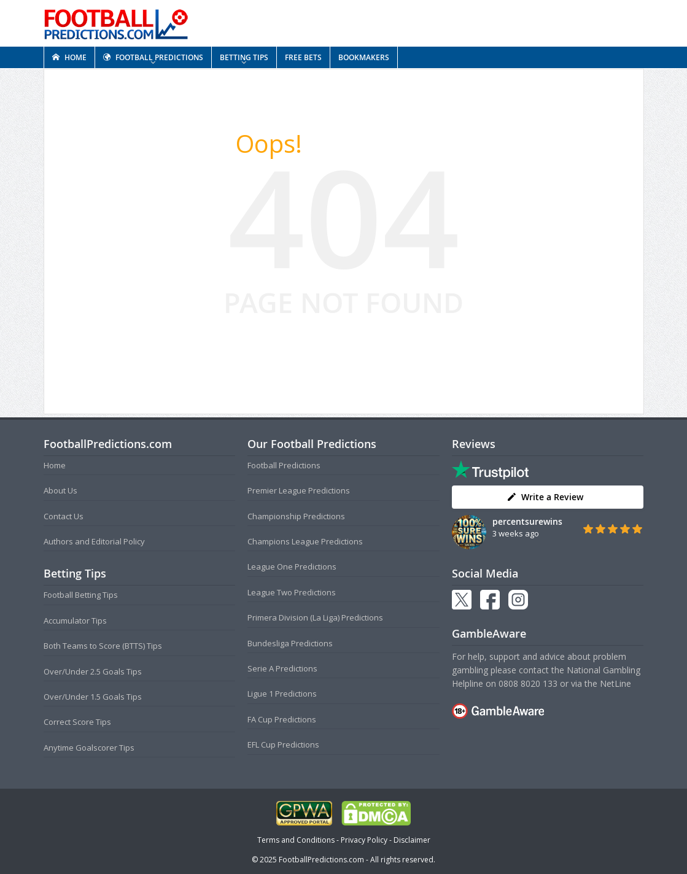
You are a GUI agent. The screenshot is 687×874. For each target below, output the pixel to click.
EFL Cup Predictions (283, 744)
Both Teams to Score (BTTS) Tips (103, 645)
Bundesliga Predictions (290, 643)
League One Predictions (291, 566)
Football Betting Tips (81, 594)
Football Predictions (283, 465)
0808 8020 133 (528, 683)
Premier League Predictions (298, 490)
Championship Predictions (296, 516)
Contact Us (63, 516)
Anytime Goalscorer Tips (89, 747)
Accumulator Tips (75, 620)
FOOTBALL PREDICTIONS (153, 57)
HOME (69, 57)
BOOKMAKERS (363, 57)
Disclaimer (412, 840)
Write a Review (545, 497)
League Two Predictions (291, 592)
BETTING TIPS (244, 57)
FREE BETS (303, 57)
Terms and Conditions (296, 840)
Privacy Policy (364, 840)
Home (55, 465)
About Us (60, 490)
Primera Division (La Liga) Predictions (315, 617)
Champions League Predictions (305, 541)
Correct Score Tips (77, 721)
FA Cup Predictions (281, 719)
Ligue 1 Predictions (282, 693)
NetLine (615, 683)
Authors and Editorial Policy (94, 541)
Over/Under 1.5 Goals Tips (93, 696)
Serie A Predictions (282, 668)
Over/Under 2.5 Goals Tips (93, 671)
